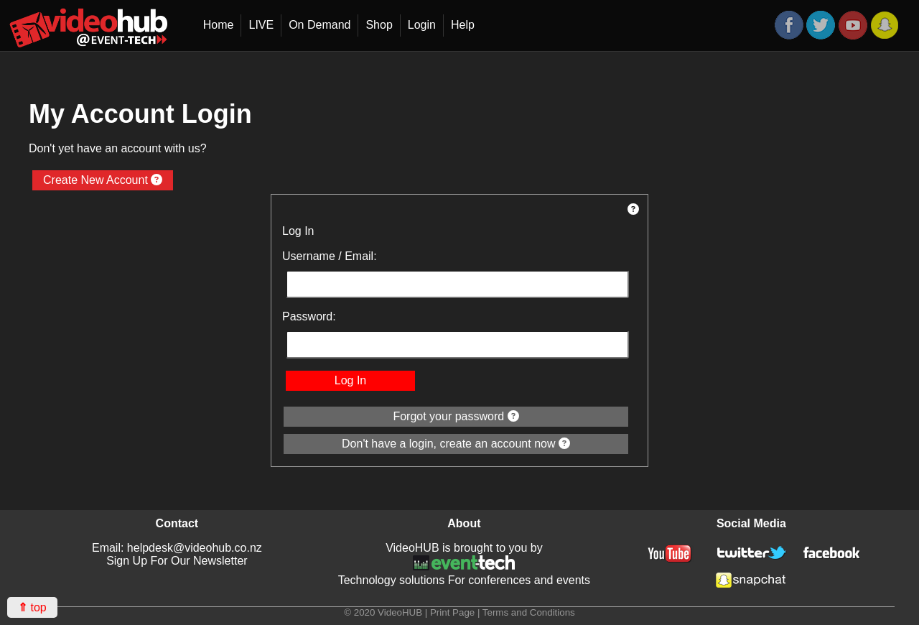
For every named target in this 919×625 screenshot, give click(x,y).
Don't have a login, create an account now (456, 444)
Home (218, 25)
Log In (350, 380)
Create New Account (102, 180)
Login (422, 25)
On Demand (319, 25)
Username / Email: (329, 256)
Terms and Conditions (528, 612)
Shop (378, 25)
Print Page (452, 612)
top (32, 607)
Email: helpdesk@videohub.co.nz (177, 548)
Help (463, 25)
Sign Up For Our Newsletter (177, 561)
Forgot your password (455, 416)
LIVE (261, 25)
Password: (309, 316)
